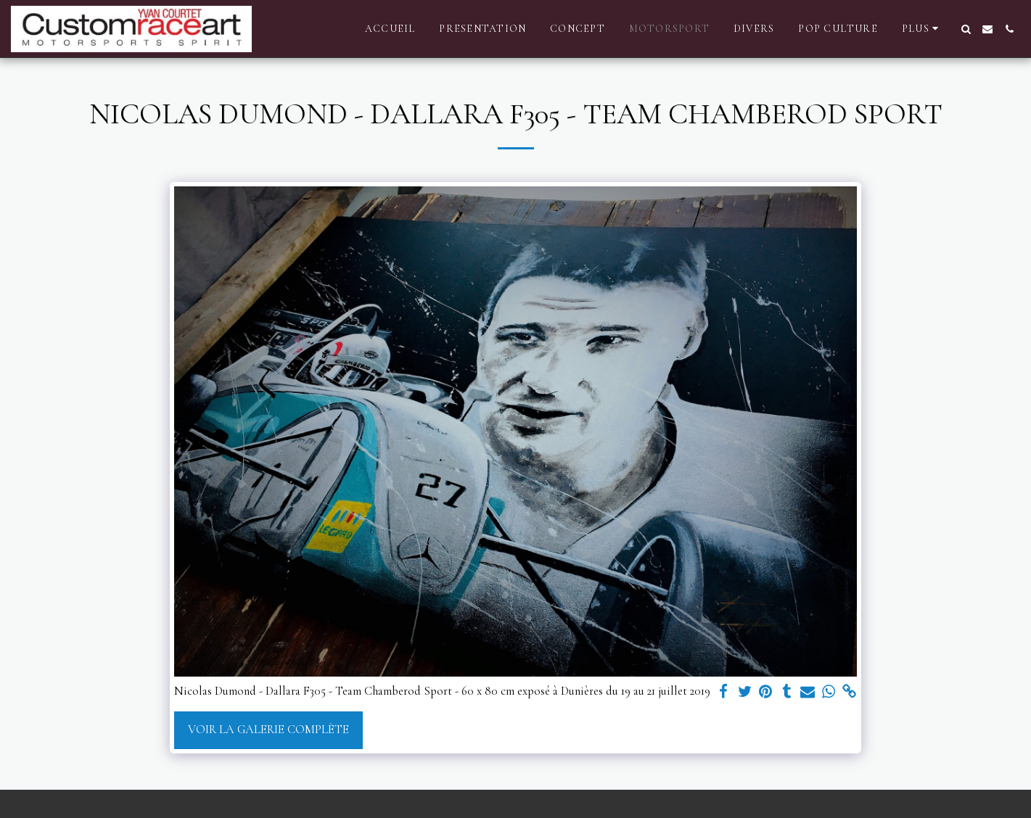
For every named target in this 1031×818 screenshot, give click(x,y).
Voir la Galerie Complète (268, 729)
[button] (966, 29)
